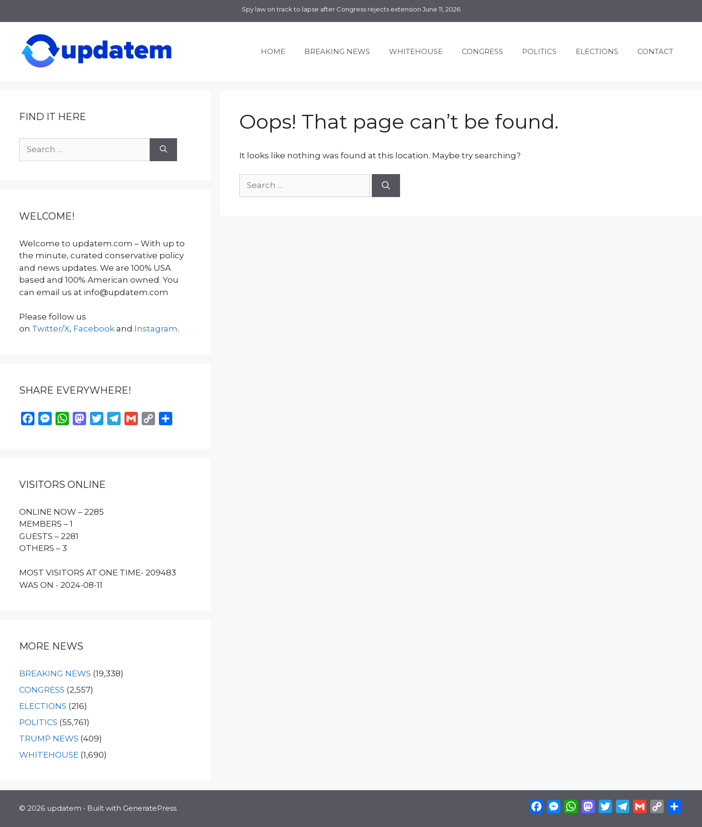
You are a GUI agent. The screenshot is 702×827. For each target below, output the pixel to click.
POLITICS (539, 51)
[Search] (386, 185)
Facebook (93, 328)
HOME (273, 51)
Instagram (156, 328)
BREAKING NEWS (337, 51)
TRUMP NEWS (48, 738)
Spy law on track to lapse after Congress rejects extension (331, 9)
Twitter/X (50, 328)
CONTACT (655, 51)
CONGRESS (482, 51)
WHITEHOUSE (416, 51)
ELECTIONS (597, 51)
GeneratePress (150, 808)
